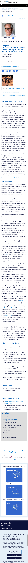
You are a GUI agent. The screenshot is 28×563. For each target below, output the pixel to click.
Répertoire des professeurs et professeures (12, 9)
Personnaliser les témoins (14, 552)
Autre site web (17, 71)
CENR (13, 459)
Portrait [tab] (5, 88)
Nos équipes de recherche (12, 8)
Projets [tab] (5, 95)
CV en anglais (10, 71)
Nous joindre (14, 452)
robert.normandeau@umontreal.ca (10, 59)
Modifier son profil (21, 18)
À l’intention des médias (20, 38)
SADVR (13, 457)
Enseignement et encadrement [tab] (12, 92)
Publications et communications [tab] (17, 95)
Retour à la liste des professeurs (12, 15)
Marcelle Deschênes (17, 238)
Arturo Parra (8, 315)
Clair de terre (14, 218)
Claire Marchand (12, 307)
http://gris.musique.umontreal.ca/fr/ (10, 177)
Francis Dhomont (5, 240)
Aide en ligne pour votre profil (13, 451)
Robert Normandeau (13, 200)
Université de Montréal (4, 1)
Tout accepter (14, 558)
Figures (7, 254)
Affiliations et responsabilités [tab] (16, 88)
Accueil (2, 8)
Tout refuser (14, 555)
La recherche (13, 2)
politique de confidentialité (14, 561)
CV (6, 71)
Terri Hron (4, 307)
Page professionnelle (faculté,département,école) (3, 71)
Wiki (13, 71)
